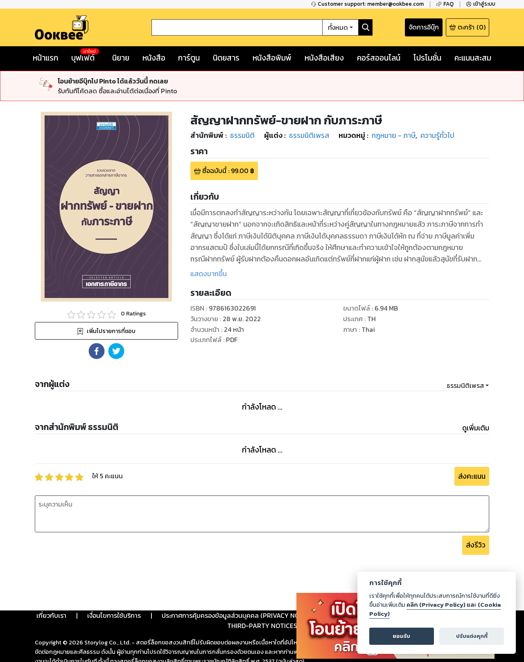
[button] (96, 351)
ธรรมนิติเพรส (465, 385)
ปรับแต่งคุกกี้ (472, 636)
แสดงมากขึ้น (208, 273)
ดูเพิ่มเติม (475, 428)
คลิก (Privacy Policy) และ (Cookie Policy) (435, 609)
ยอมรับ (401, 636)
